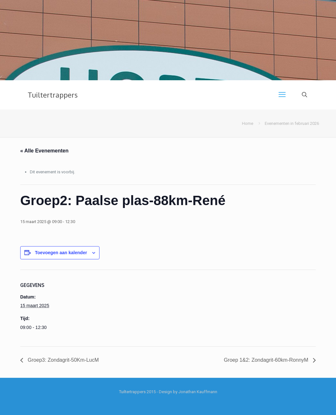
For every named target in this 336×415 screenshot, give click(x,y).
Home (247, 123)
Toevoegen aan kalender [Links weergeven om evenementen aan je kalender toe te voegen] (61, 252)
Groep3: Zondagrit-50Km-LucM (62, 360)
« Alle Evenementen (44, 150)
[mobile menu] (282, 94)
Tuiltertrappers (53, 94)
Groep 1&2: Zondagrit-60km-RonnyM (267, 360)
